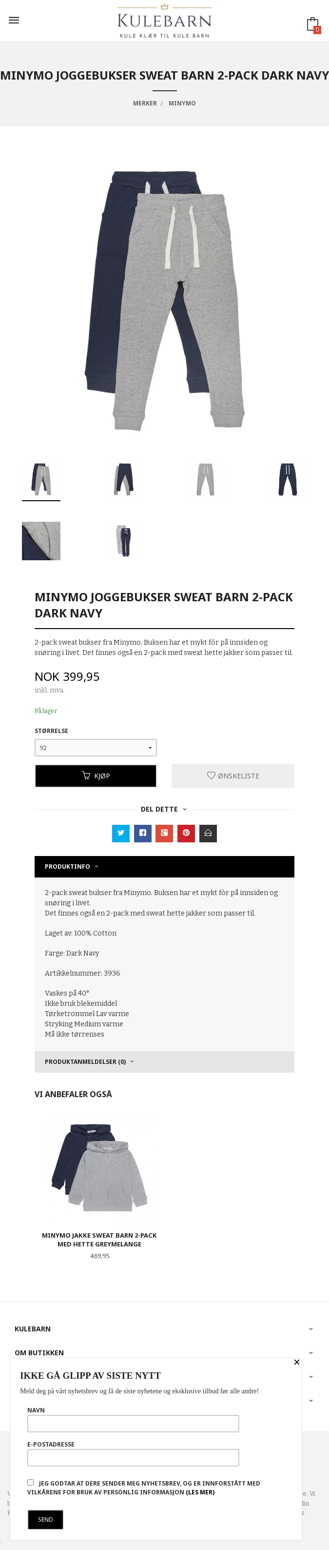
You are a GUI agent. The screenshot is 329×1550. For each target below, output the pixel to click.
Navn (133, 1419)
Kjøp (96, 775)
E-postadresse (133, 1453)
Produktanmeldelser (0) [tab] (85, 1062)
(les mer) (200, 1492)
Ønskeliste (233, 775)
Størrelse (51, 731)
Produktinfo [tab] (67, 866)
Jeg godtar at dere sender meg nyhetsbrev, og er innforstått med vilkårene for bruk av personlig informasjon (143, 1487)
